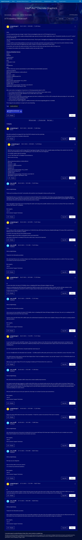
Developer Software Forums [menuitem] (22, 1)
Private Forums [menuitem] (62, 1)
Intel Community (7, 14)
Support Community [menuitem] (5, 1)
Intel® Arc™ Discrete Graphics (26, 14)
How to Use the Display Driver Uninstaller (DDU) (61, 197)
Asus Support (21, 383)
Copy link (64, 138)
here (42, 533)
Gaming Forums (16, 14)
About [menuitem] (13, 1)
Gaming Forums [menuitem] (47, 1)
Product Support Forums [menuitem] (36, 1)
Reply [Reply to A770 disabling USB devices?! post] (72, 115)
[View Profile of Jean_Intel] (13, 183)
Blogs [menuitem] (55, 1)
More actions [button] (71, 18)
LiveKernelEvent (14, 106)
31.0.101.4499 (64, 198)
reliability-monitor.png (14, 110)
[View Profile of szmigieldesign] (14, 26)
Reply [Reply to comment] (72, 138)
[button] (74, 26)
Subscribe (61, 18)
